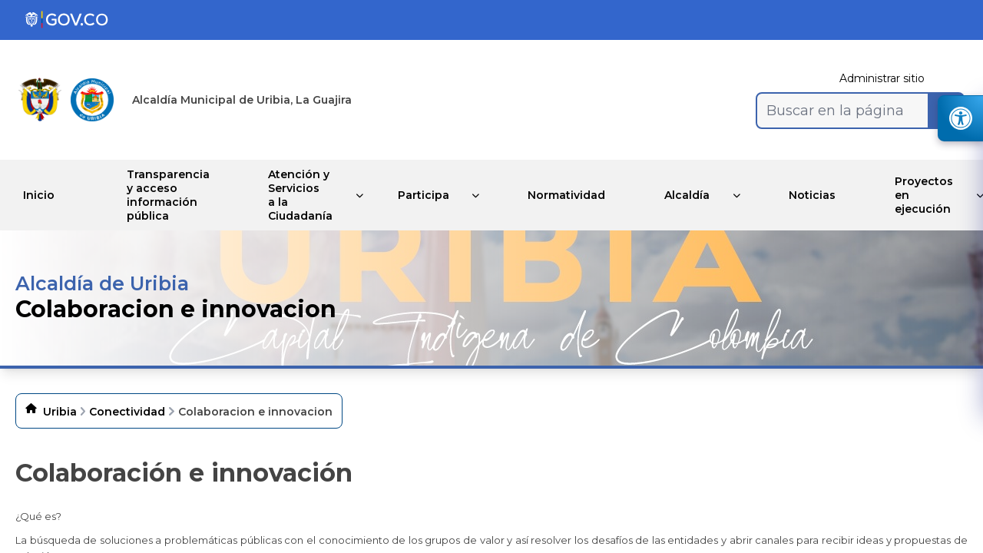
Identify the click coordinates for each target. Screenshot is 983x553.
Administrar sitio (882, 78)
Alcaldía (693, 195)
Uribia (60, 412)
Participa (424, 195)
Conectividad (127, 412)
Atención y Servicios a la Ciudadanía (300, 195)
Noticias (820, 195)
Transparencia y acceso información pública (165, 195)
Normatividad (570, 195)
